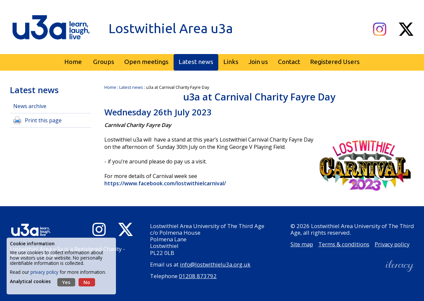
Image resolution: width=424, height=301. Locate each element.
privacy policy (44, 272)
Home (110, 87)
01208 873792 (198, 276)
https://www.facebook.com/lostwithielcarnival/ (165, 183)
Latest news (131, 87)
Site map (302, 244)
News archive (29, 106)
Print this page (43, 120)
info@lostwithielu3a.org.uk (215, 264)
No (86, 282)
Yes (66, 282)
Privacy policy (392, 244)
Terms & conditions (343, 244)
